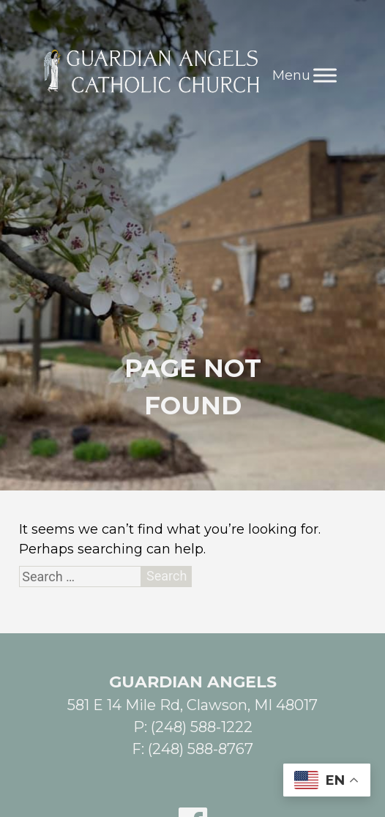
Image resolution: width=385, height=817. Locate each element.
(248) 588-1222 (202, 727)
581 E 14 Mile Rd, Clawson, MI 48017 (192, 705)
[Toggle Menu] (325, 75)
